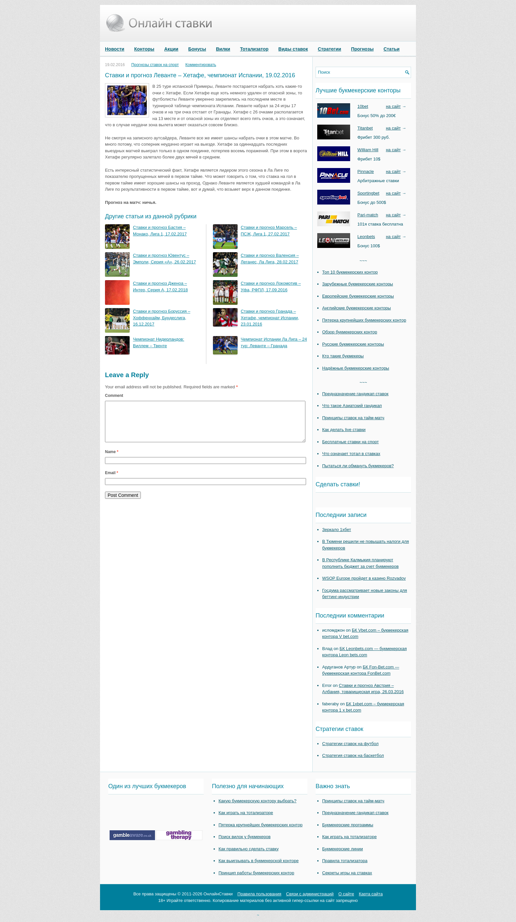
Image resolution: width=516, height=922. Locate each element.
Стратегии (329, 49)
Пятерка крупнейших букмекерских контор (364, 320)
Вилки (223, 49)
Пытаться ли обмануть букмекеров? (358, 465)
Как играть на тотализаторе (246, 812)
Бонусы (197, 49)
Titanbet (365, 128)
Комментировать (200, 64)
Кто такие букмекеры (343, 355)
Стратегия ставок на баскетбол (353, 755)
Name (111, 459)
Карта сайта (370, 893)
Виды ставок (293, 49)
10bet (362, 106)
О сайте (346, 893)
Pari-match (367, 214)
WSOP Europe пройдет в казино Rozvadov (364, 578)
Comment (114, 395)
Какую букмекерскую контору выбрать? (258, 800)
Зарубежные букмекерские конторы (357, 283)
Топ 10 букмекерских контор (350, 272)
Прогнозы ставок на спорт (155, 64)
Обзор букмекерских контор (349, 331)
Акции (171, 49)
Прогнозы (362, 49)
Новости (114, 49)
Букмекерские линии (342, 848)
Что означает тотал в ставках (351, 453)
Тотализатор (254, 49)
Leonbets (366, 236)
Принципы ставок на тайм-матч (353, 417)
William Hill (367, 149)
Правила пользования (259, 893)
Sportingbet (368, 193)
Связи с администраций (309, 893)
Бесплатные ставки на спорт (350, 441)
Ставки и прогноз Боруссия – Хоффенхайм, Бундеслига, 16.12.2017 (161, 318)
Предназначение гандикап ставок (355, 393)
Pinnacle (365, 171)
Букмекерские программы (347, 824)
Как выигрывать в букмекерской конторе (258, 860)
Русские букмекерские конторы (353, 344)
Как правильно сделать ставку (249, 848)
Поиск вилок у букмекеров (245, 836)
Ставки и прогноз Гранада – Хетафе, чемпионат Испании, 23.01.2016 (270, 318)
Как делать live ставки (344, 429)
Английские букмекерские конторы (356, 307)
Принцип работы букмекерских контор (256, 872)
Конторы (144, 49)
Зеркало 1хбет (336, 529)
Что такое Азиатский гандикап (352, 405)
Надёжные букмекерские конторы (355, 368)
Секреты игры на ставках (347, 872)
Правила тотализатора (344, 860)
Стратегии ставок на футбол (350, 743)
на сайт (393, 106)
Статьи (391, 49)
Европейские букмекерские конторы (358, 296)
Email (111, 480)
